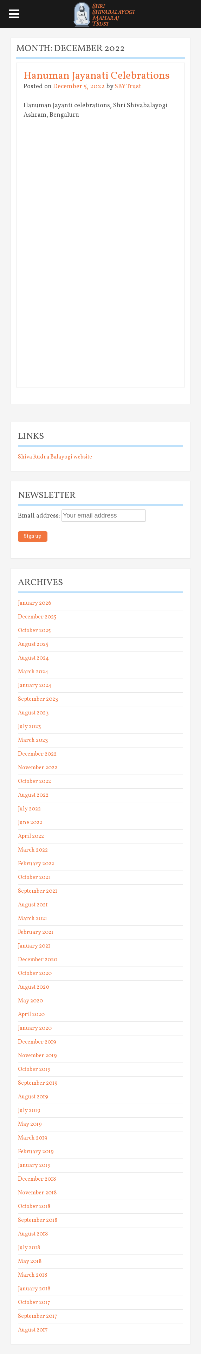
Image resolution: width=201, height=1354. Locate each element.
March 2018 (32, 1275)
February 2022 (36, 864)
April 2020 (31, 1015)
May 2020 (30, 1001)
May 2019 (30, 1124)
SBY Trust (128, 86)
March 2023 (33, 740)
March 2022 (33, 850)
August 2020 (33, 987)
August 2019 (33, 1097)
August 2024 (33, 658)
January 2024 (34, 685)
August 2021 (33, 905)
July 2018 (29, 1248)
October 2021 (34, 877)
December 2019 (37, 1042)
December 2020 (37, 960)
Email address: (39, 516)
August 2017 (33, 1330)
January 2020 (35, 1028)
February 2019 (36, 1152)
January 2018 (34, 1289)
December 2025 (37, 617)
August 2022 (33, 795)
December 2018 (37, 1179)
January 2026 (34, 603)
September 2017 (37, 1316)
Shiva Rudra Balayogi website (55, 457)
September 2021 (37, 891)
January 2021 (34, 946)
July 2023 (29, 727)
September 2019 (38, 1083)
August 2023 (33, 713)
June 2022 (30, 823)
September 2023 (38, 699)
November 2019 (37, 1056)
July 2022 (29, 809)
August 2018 (33, 1234)
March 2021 (32, 919)
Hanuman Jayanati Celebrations (97, 76)
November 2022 (37, 768)
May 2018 (29, 1261)
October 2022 (34, 781)
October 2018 (34, 1207)
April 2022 (31, 836)
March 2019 (32, 1138)
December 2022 (37, 754)
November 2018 (37, 1193)
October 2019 (34, 1069)
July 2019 (29, 1111)
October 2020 (35, 973)
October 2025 (34, 631)
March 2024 (33, 672)
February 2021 (35, 932)
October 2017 (34, 1303)
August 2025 (33, 644)
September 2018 (37, 1220)
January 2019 (34, 1165)
